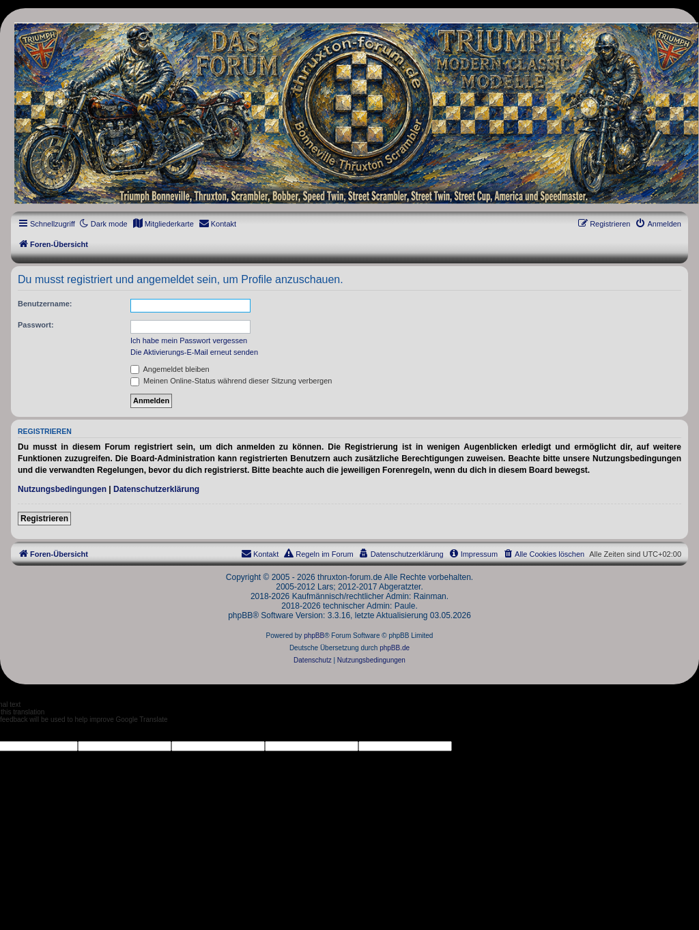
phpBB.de (395, 648)
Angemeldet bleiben (170, 369)
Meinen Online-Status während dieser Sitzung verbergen (231, 381)
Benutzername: (45, 304)
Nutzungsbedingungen (62, 489)
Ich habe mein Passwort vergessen (188, 340)
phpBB (314, 635)
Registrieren (44, 518)
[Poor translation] (33, 732)
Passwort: (36, 325)
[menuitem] (163, 224)
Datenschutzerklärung (156, 489)
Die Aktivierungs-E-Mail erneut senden (194, 352)
